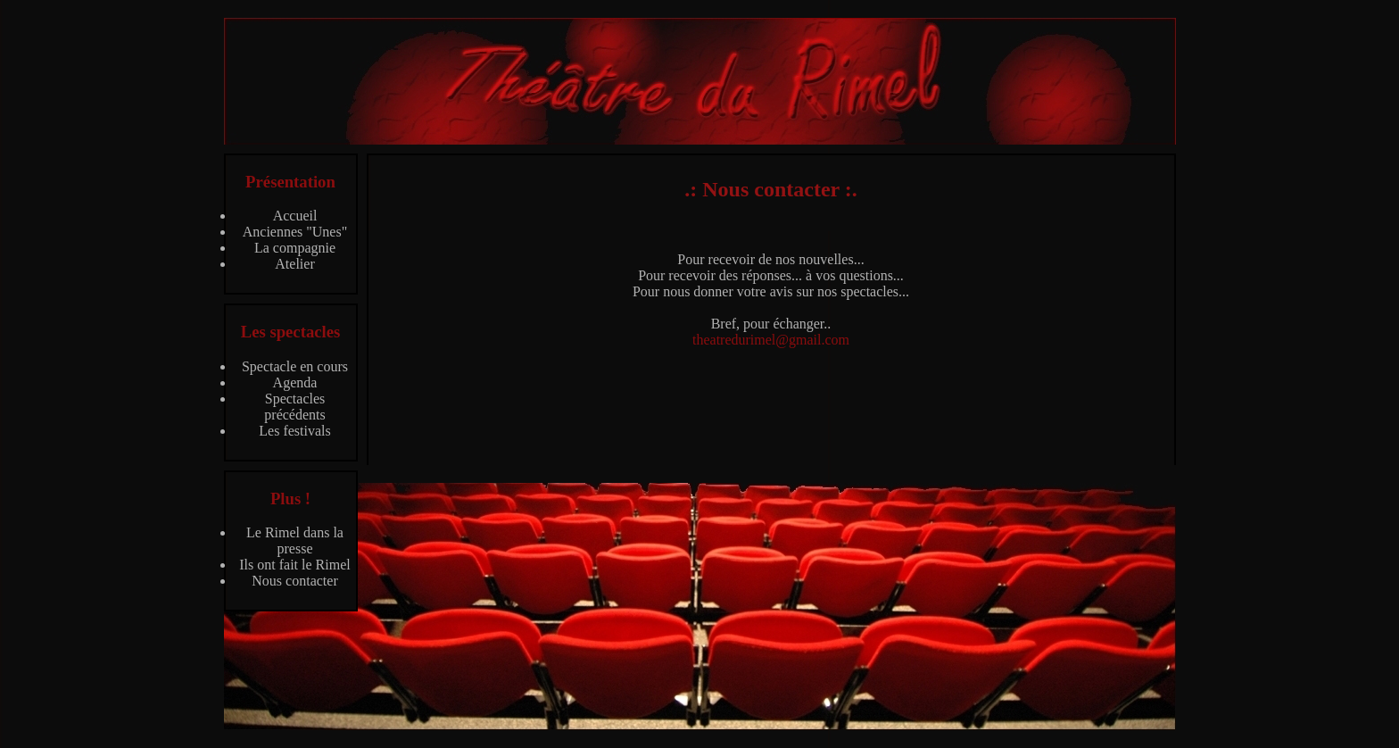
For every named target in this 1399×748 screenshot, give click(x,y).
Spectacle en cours (295, 366)
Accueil (295, 215)
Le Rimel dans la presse (295, 540)
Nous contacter (294, 580)
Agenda (295, 382)
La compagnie (294, 247)
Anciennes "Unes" (295, 231)
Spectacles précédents (294, 406)
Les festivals (294, 430)
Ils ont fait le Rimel (294, 564)
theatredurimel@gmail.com (770, 339)
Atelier (294, 263)
